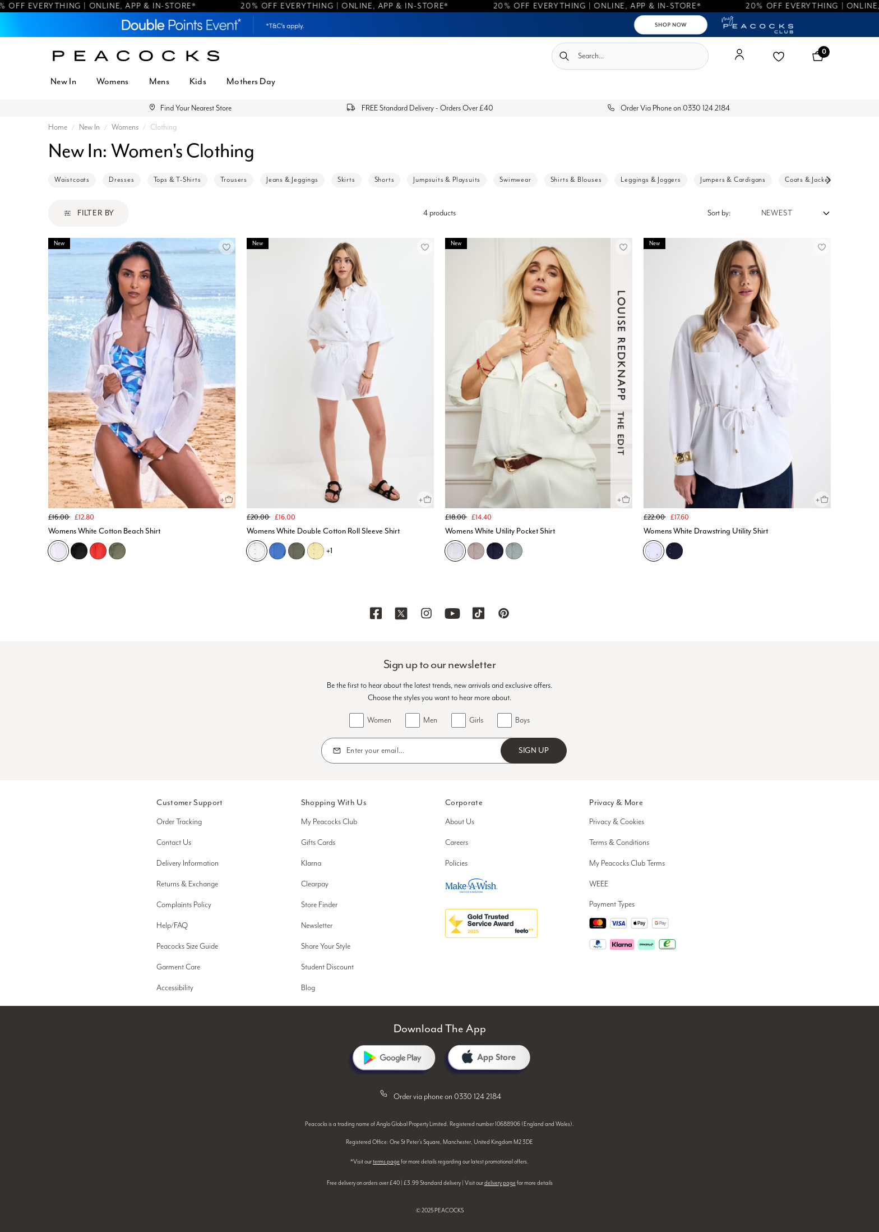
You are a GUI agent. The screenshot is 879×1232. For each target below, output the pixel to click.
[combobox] (630, 56)
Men (430, 720)
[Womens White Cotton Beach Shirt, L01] (98, 551)
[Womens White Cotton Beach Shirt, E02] (117, 551)
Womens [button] (112, 81)
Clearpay (315, 884)
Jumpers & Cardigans (733, 180)
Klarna (311, 863)
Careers (456, 842)
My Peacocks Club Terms (627, 863)
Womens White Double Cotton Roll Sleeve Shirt (323, 531)
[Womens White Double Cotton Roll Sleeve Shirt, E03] (296, 551)
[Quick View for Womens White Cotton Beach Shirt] (226, 499)
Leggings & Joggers (651, 180)
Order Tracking (179, 821)
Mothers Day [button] (250, 81)
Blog (308, 987)
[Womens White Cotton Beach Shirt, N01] (58, 551)
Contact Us (173, 842)
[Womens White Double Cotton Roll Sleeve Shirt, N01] (257, 551)
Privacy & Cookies (616, 821)
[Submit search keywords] (564, 56)
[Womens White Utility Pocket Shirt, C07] (495, 551)
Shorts (384, 180)
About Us (459, 821)
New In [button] (63, 81)
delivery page (500, 1183)
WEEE (598, 884)
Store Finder (319, 904)
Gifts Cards (318, 842)
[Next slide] (828, 180)
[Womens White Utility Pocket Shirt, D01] (476, 551)
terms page (386, 1162)
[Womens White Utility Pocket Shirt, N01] (455, 551)
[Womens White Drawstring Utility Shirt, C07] (674, 551)
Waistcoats (72, 180)
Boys (522, 720)
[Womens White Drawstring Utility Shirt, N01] (654, 551)
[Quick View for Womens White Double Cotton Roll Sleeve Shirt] (425, 499)
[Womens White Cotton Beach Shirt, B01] (79, 551)
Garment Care (178, 967)
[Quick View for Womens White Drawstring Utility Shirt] (822, 499)
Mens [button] (159, 81)
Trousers (233, 180)
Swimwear (515, 180)
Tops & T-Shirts (177, 180)
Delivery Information (187, 863)
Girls (476, 720)
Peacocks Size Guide (187, 946)
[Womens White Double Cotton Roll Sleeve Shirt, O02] (315, 551)
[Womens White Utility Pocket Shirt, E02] (514, 551)
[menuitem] (63, 87)
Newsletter (316, 925)
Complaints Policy (183, 904)
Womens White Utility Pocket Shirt (500, 531)
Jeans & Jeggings (292, 180)
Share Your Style (325, 946)
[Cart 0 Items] (817, 56)
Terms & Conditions (619, 842)
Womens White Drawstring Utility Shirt (706, 531)
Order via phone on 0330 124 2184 (439, 1094)
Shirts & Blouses (576, 180)
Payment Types (612, 904)
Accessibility (174, 987)
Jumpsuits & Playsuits (446, 180)
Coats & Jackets (809, 180)
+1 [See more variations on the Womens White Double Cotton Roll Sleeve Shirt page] (329, 550)
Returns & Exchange (187, 884)
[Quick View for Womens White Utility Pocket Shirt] (623, 499)
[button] (739, 59)
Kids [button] (197, 81)
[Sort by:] (780, 213)
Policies (456, 863)
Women (379, 720)
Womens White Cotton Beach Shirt (104, 531)
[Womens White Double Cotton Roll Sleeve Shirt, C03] (277, 551)
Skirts (346, 180)
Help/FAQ (172, 925)
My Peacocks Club (329, 821)
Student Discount (327, 967)
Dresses (122, 180)
